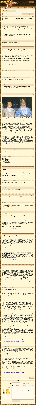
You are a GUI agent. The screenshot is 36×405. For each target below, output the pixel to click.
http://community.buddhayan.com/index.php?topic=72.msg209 (14, 341)
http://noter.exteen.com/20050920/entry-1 (11, 228)
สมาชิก (31, 2)
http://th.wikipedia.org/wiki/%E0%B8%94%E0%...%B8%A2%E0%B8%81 (16, 143)
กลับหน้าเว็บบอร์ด (25, 14)
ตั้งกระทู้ (32, 14)
